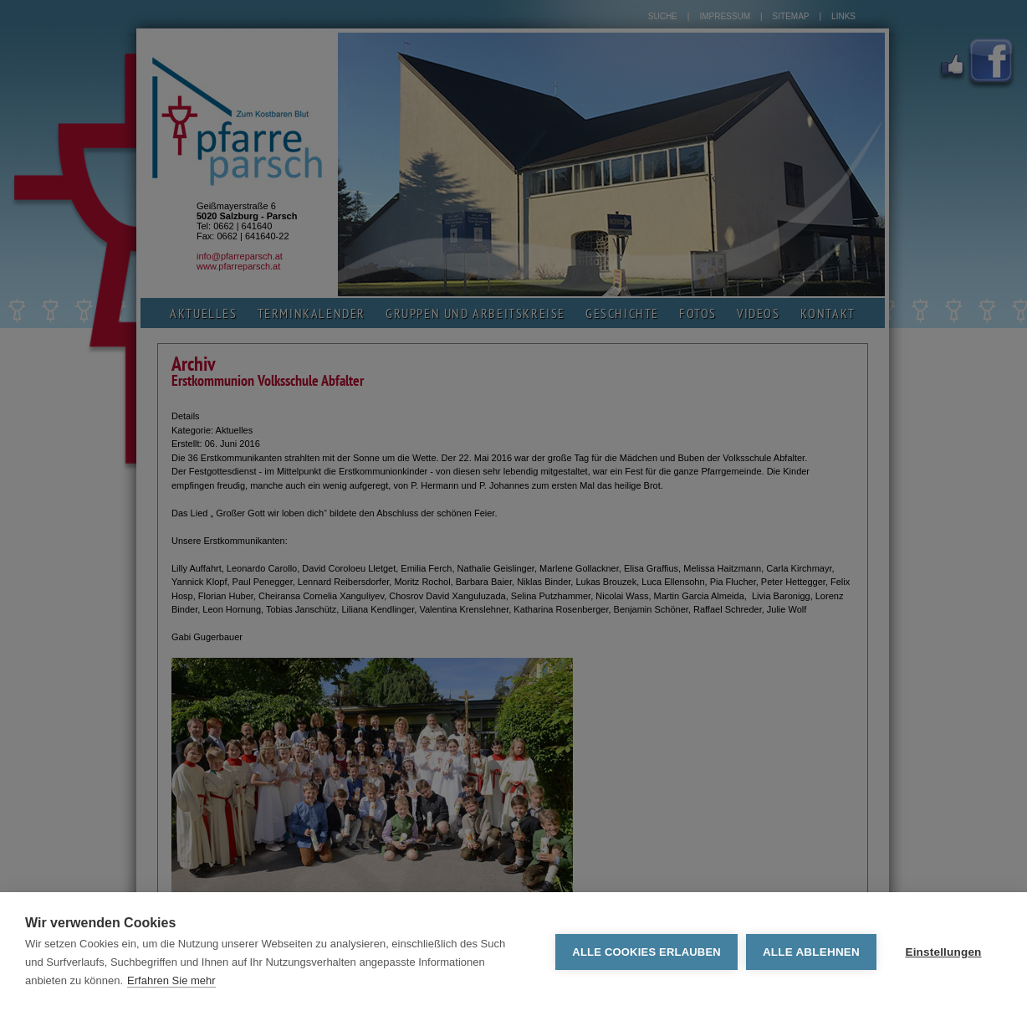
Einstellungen (943, 952)
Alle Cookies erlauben (646, 952)
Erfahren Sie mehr (171, 980)
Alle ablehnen (811, 952)
